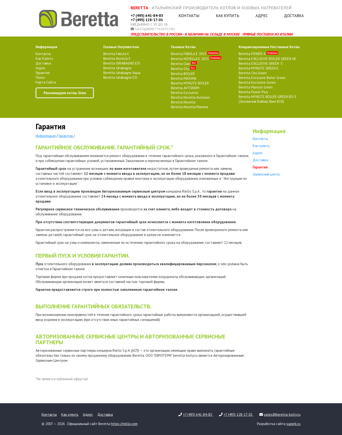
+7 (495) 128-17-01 (147, 20)
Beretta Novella (183, 102)
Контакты (189, 16)
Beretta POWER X (258, 53)
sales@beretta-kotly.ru (155, 29)
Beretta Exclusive (184, 92)
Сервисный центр (266, 174)
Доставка (294, 16)
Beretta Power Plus (253, 92)
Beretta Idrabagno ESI (120, 77)
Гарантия (43, 72)
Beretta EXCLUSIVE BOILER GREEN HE (267, 58)
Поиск (40, 77)
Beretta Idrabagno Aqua (121, 72)
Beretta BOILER (183, 73)
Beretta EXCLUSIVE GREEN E (261, 63)
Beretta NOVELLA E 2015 (196, 58)
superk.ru (293, 423)
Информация (46, 47)
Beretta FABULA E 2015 (195, 53)
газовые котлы (183, 47)
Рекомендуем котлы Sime (65, 93)
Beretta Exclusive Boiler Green (262, 77)
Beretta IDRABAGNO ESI (121, 63)
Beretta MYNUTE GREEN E (259, 68)
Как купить (227, 16)
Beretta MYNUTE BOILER (190, 83)
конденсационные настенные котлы (269, 47)
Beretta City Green (253, 73)
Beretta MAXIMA (183, 78)
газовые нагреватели (121, 47)
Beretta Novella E (117, 58)
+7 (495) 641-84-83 (147, 15)
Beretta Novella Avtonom (190, 97)
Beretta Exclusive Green (257, 82)
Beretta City (183, 68)
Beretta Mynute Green (256, 87)
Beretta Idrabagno (117, 68)
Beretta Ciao (184, 63)
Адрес (262, 16)
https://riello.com (124, 423)
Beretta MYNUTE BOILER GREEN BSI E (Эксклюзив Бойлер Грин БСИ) (268, 99)
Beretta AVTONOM (185, 88)
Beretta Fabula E (116, 53)
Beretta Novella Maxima (189, 107)
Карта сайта (46, 82)
